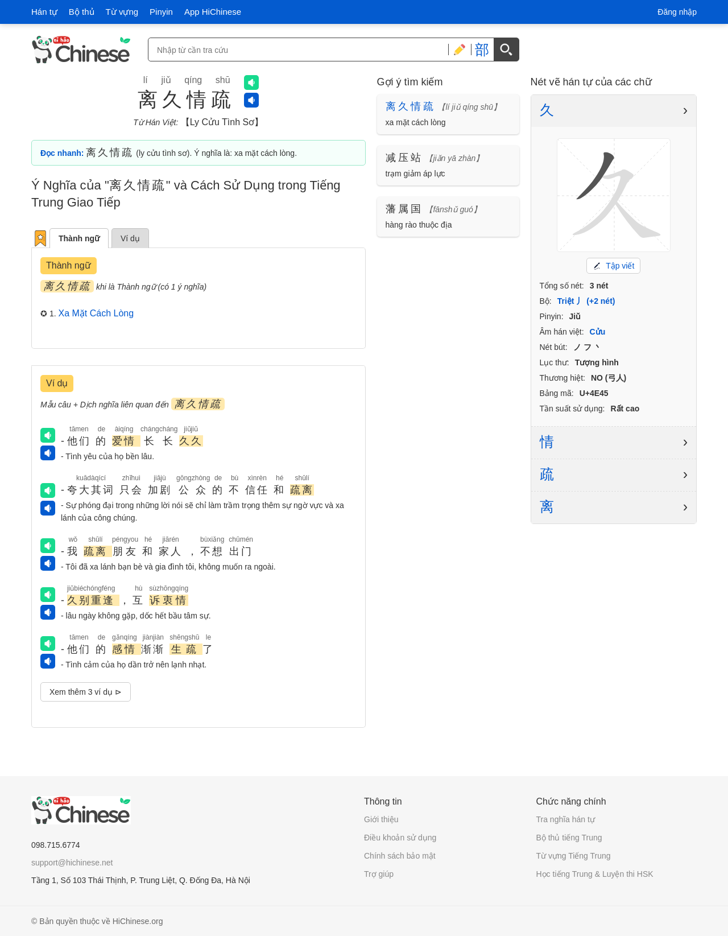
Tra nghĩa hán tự (565, 819)
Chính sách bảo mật (400, 855)
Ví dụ (130, 238)
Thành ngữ (79, 238)
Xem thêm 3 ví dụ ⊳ (85, 691)
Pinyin (161, 12)
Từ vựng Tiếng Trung (573, 855)
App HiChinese (212, 12)
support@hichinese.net (72, 862)
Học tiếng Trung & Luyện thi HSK (594, 874)
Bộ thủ (81, 12)
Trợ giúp (379, 874)
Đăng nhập (677, 12)
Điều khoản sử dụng (400, 837)
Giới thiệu (381, 819)
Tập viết (613, 265)
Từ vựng (122, 12)
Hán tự (44, 12)
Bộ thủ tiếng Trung (569, 837)
